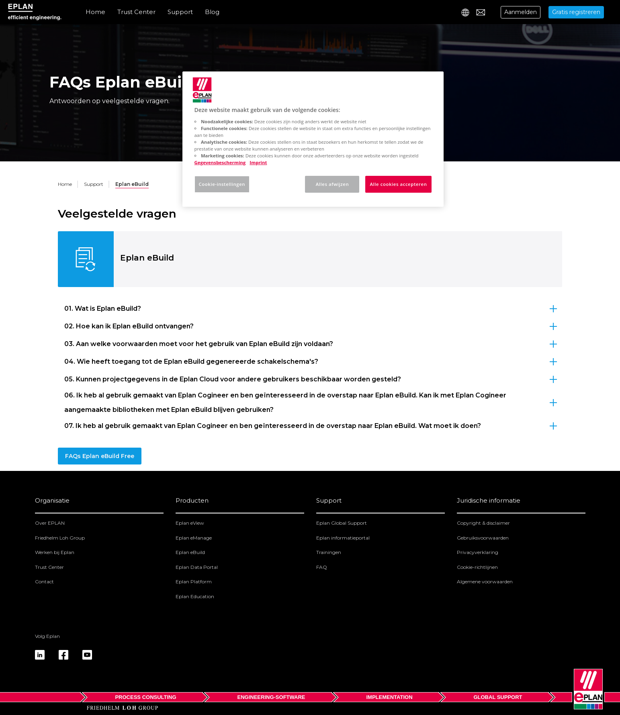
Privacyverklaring (477, 552)
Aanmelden (520, 12)
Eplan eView (190, 523)
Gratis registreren (576, 12)
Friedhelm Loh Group (60, 538)
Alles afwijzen (332, 184)
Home (95, 12)
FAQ (321, 567)
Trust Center (136, 12)
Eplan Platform (194, 582)
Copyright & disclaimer (483, 523)
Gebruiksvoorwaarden (483, 538)
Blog (212, 12)
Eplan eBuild (190, 552)
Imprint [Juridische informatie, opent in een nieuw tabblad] (258, 162)
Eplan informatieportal (343, 538)
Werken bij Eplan (54, 552)
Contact (44, 582)
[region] (313, 139)
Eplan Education (195, 596)
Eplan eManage (194, 538)
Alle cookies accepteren (398, 184)
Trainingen (328, 552)
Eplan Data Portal (197, 567)
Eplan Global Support (341, 523)
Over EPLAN (50, 523)
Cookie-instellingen (222, 184)
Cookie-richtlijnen (477, 567)
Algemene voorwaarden (485, 582)
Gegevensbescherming (220, 162)
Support (180, 12)
